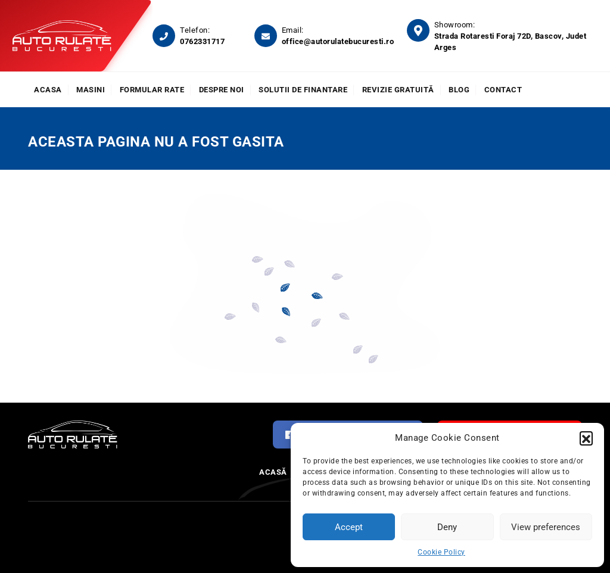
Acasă (273, 472)
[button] (586, 438)
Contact (503, 89)
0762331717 (202, 41)
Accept (349, 527)
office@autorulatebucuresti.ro (338, 41)
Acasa (48, 89)
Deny (447, 527)
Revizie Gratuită (398, 89)
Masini (90, 89)
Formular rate (152, 89)
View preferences (545, 527)
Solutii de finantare (303, 89)
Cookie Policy (441, 552)
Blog (459, 89)
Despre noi (221, 89)
